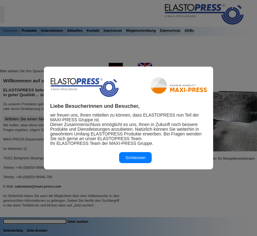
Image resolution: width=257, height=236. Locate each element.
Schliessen (135, 157)
